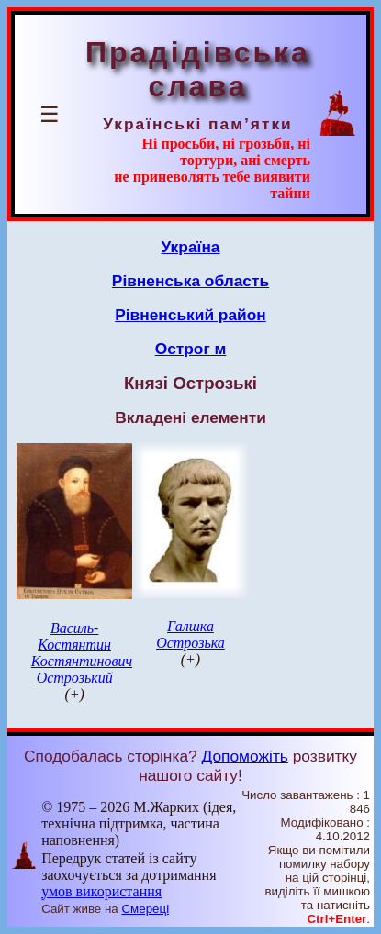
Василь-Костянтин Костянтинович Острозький (81, 652)
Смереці (145, 909)
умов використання (101, 891)
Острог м (191, 348)
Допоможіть (245, 756)
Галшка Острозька (190, 634)
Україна (191, 247)
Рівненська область (190, 281)
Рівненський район (190, 315)
